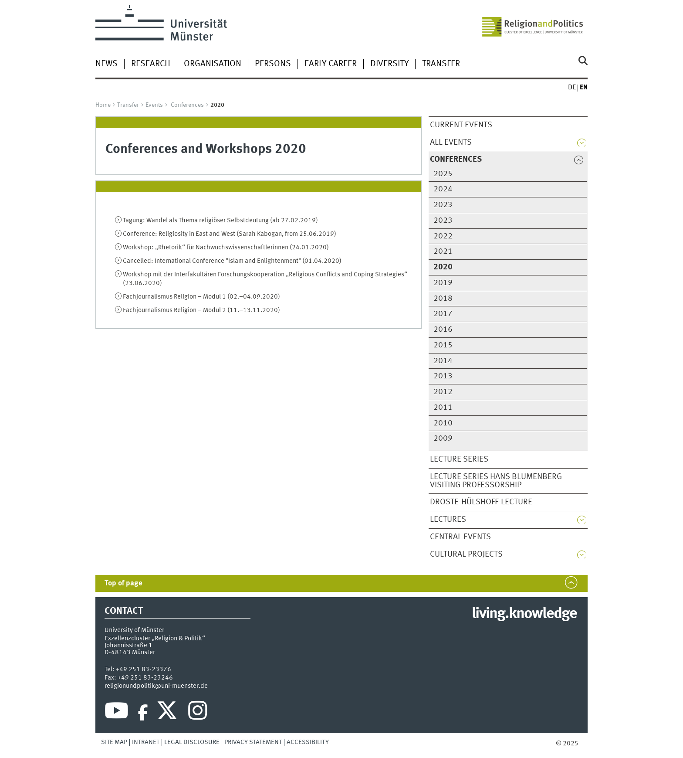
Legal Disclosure (192, 742)
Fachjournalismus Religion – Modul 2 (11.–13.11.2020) (201, 310)
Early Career (330, 64)
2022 (443, 236)
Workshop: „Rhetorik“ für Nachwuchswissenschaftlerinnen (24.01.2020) (226, 247)
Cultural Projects (466, 554)
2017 (443, 314)
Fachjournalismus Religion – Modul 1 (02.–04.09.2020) (201, 296)
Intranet (145, 742)
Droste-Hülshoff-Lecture (481, 502)
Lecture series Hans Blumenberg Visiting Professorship (496, 481)
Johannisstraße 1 (128, 645)
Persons (273, 64)
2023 (443, 205)
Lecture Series (459, 459)
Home (103, 105)
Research (150, 64)
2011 (443, 407)
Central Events (460, 537)
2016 (443, 329)
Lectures (448, 519)
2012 (443, 392)
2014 (443, 361)
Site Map (114, 742)
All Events (451, 142)
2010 (443, 423)
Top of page (123, 583)
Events (154, 105)
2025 (443, 174)
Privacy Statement (253, 742)
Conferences (187, 105)
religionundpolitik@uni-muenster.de (156, 686)
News (106, 64)
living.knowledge (524, 614)
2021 (443, 251)
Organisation (212, 64)
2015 (443, 345)
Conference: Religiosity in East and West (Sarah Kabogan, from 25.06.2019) (229, 234)
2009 (443, 438)
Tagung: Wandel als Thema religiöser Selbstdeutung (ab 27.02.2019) (220, 220)
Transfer (441, 64)
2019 (443, 283)
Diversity (389, 64)
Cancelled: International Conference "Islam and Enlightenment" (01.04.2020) (232, 261)
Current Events (461, 125)
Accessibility (308, 742)
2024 (443, 189)
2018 (443, 299)
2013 (443, 376)
